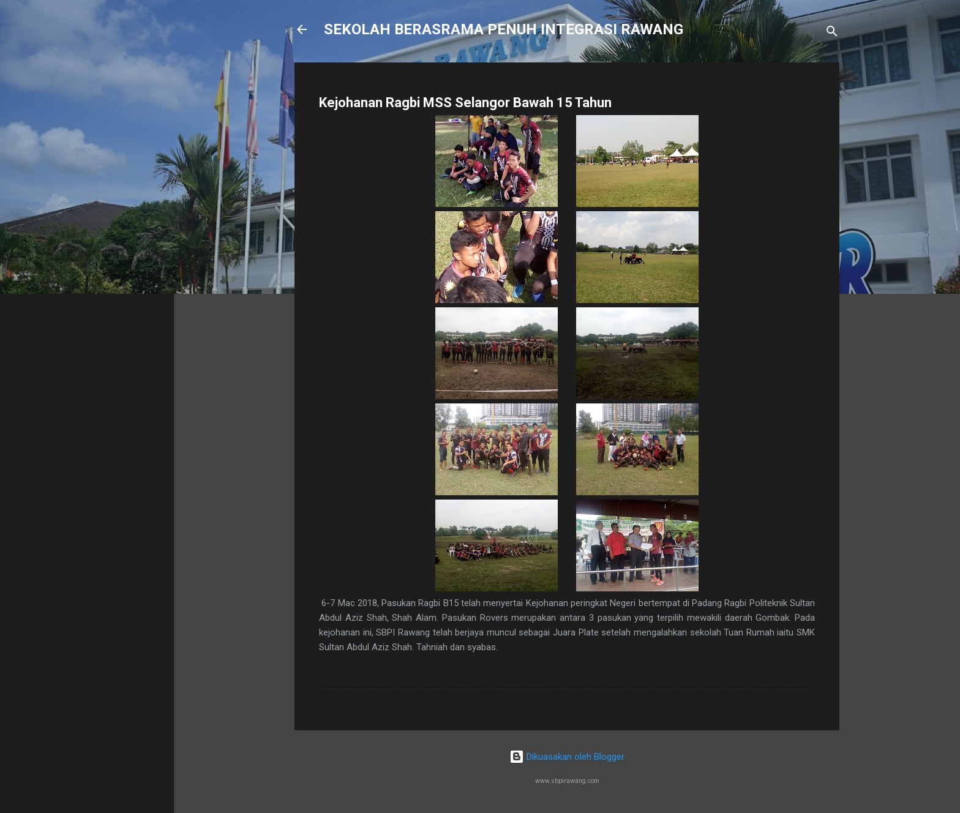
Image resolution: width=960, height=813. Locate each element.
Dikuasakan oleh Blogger (566, 756)
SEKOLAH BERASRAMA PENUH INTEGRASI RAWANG (503, 29)
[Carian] (832, 33)
